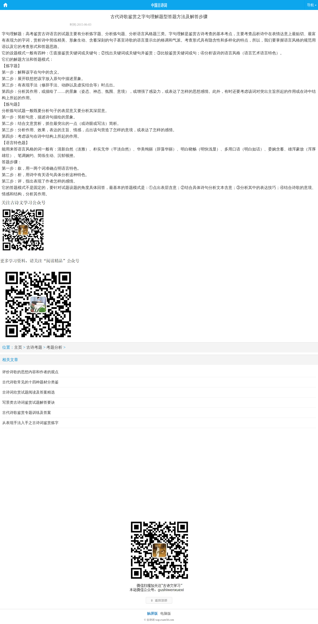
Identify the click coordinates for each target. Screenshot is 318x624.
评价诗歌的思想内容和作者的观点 (30, 372)
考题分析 (54, 347)
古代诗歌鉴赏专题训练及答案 (26, 413)
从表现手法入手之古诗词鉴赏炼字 (30, 423)
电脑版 (165, 613)
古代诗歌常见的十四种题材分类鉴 (30, 382)
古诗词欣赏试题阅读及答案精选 (28, 392)
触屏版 (152, 613)
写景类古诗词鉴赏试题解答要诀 (28, 402)
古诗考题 (34, 347)
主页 (18, 347)
